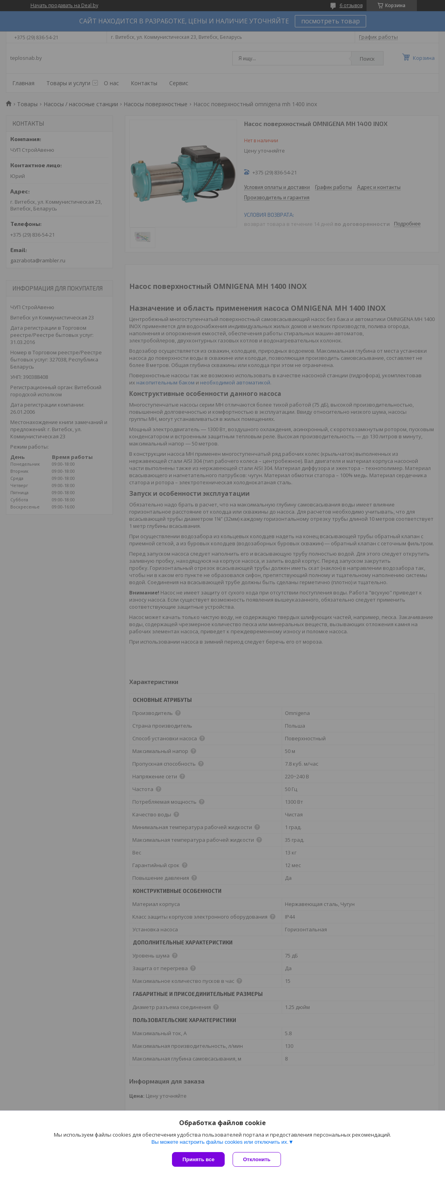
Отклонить (256, 1159)
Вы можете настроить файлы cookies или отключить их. (219, 1142)
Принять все (198, 1159)
